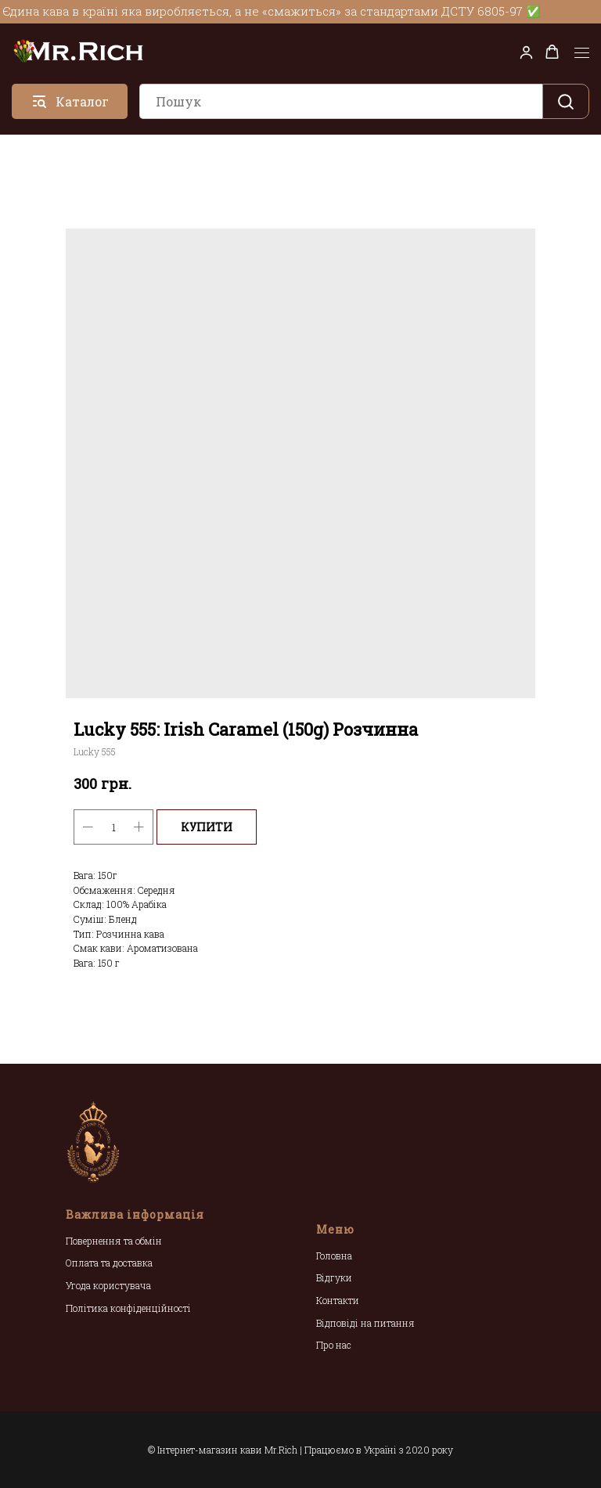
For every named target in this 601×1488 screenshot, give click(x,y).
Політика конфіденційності (128, 1308)
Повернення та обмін (114, 1240)
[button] (526, 52)
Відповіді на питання (365, 1323)
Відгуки (334, 1277)
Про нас (333, 1344)
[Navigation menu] (581, 53)
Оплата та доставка (109, 1262)
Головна (334, 1255)
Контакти (337, 1300)
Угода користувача (108, 1285)
